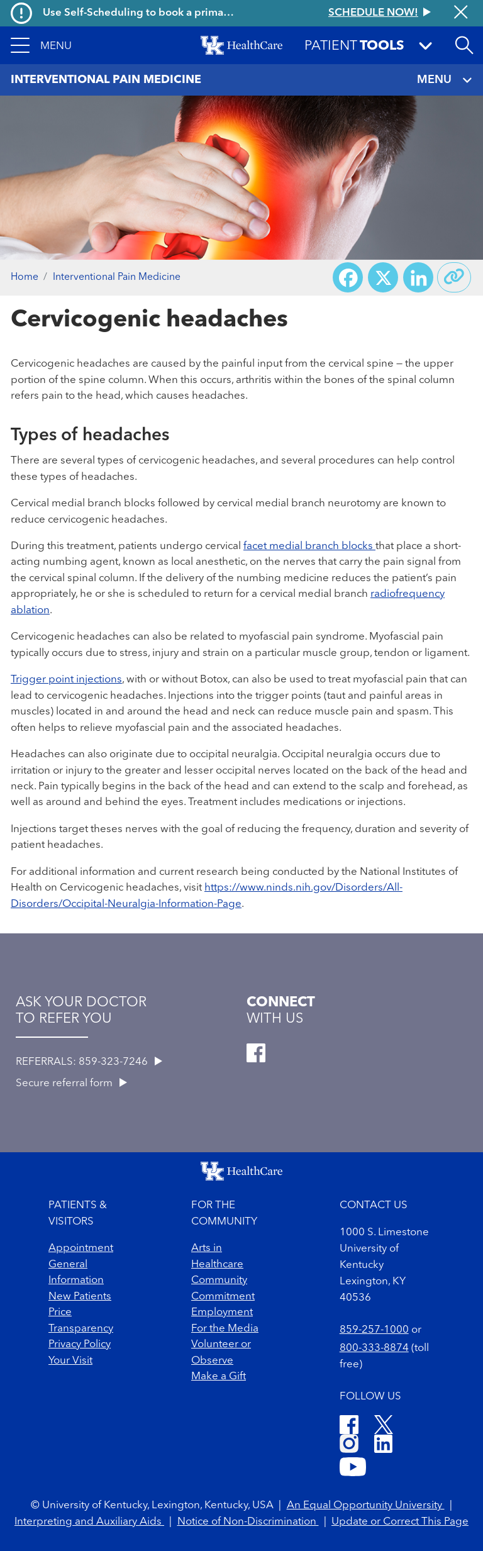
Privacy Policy (79, 1344)
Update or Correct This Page (400, 1521)
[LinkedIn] (383, 1445)
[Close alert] (460, 13)
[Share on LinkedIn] (418, 277)
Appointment (80, 1248)
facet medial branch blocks (309, 546)
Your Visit (70, 1360)
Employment (222, 1312)
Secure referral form (71, 1083)
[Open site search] (464, 45)
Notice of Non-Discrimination (248, 1521)
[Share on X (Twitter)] (383, 277)
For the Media (224, 1328)
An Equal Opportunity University (366, 1505)
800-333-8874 (374, 1348)
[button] (41, 45)
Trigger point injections (66, 679)
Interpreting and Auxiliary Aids (89, 1521)
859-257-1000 (374, 1330)
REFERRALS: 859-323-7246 (89, 1062)
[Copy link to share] (454, 277)
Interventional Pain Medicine (116, 277)
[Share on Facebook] (347, 277)
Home (24, 277)
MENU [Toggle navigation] (444, 80)
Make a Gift (218, 1376)
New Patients (79, 1296)
